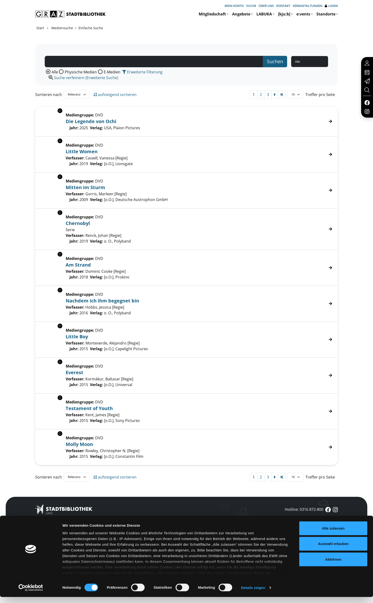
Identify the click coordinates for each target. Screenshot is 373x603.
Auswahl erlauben (333, 550)
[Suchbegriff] (154, 61)
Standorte (325, 14)
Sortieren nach (48, 94)
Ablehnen (333, 565)
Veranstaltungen (307, 6)
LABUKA (264, 14)
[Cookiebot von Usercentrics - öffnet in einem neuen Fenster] (31, 593)
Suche (251, 6)
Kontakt (283, 6)
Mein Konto (234, 6)
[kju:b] (284, 14)
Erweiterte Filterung (142, 72)
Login (331, 6)
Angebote (241, 14)
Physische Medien (81, 72)
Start (40, 28)
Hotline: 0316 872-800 (304, 509)
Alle (55, 72)
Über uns (266, 6)
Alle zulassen (333, 534)
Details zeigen (253, 594)
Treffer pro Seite (320, 94)
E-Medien (112, 72)
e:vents (303, 14)
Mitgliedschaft (212, 14)
